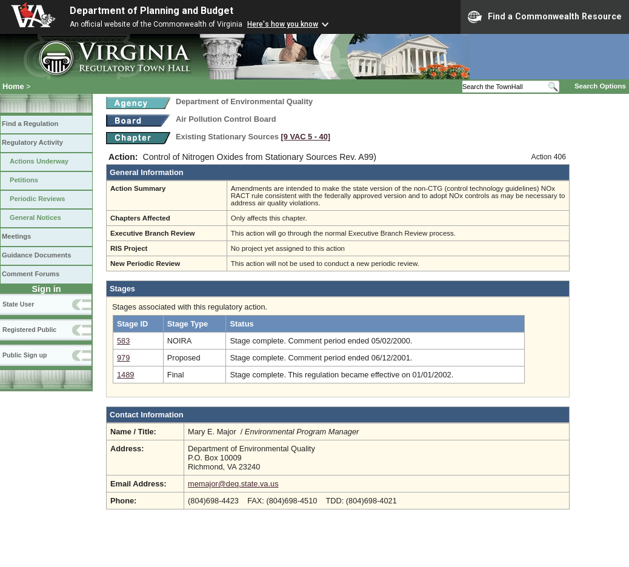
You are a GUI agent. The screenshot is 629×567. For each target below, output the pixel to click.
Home (13, 86)
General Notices (35, 217)
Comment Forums (30, 273)
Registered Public (29, 329)
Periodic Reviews (37, 198)
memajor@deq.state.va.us (233, 483)
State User (18, 304)
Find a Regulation (30, 123)
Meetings (16, 236)
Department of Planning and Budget (151, 10)
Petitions (24, 180)
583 (123, 340)
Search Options (600, 86)
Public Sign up (24, 355)
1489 (125, 374)
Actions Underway (39, 161)
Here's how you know (282, 24)
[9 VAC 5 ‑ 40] (306, 136)
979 (123, 357)
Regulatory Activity (32, 142)
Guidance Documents (36, 255)
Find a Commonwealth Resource (545, 17)
